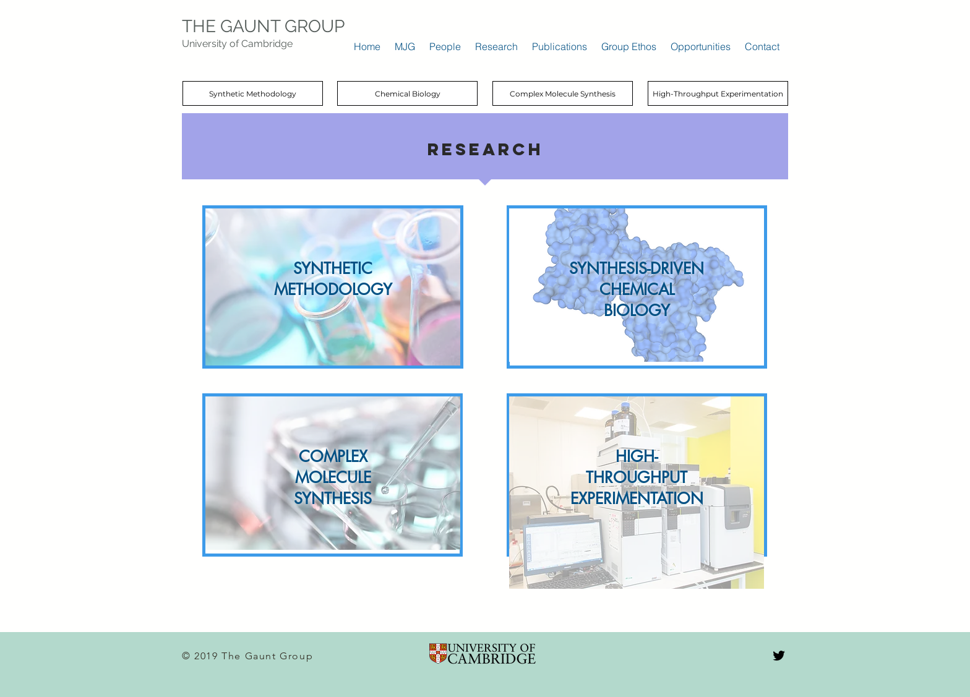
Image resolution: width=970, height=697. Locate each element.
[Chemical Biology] (407, 93)
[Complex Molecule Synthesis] (562, 93)
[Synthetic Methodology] (252, 93)
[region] (332, 287)
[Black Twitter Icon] (779, 656)
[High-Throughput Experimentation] (718, 93)
